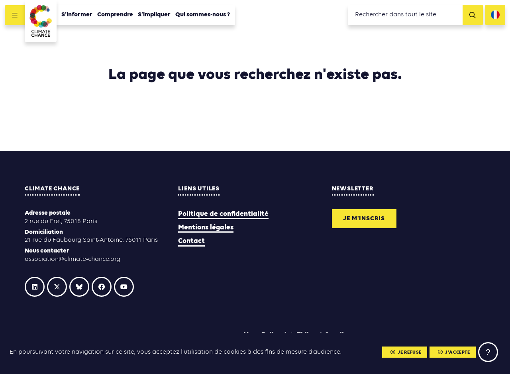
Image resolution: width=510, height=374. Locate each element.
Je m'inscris (364, 219)
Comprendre (115, 15)
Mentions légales (205, 227)
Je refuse (406, 352)
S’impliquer (154, 15)
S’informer (76, 15)
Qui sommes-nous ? (202, 15)
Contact (191, 241)
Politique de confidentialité (223, 214)
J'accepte (454, 352)
